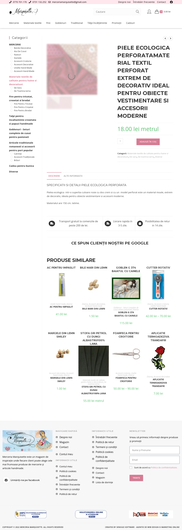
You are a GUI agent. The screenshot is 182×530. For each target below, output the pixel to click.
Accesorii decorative (97, 304)
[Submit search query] (138, 11)
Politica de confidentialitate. (164, 467)
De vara (133, 156)
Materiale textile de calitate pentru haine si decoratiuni (93, 381)
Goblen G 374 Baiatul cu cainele (125, 313)
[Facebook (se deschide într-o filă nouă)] (171, 2)
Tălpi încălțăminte (97, 22)
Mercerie (14, 22)
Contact (161, 1)
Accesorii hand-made (93, 305)
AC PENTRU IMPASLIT (61, 306)
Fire (48, 22)
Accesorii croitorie (161, 304)
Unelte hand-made (58, 304)
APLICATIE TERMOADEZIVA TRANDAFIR (158, 382)
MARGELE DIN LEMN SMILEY (61, 379)
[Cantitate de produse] (120, 141)
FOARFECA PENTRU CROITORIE (126, 379)
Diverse (158, 156)
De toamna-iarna (146, 156)
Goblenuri (60, 22)
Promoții (116, 22)
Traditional (77, 22)
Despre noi (124, 1)
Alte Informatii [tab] (72, 175)
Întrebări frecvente (144, 1)
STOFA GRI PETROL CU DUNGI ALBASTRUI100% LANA (93, 390)
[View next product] (170, 38)
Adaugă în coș (148, 141)
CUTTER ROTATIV (158, 308)
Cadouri (130, 22)
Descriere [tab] (53, 175)
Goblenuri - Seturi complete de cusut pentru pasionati (126, 308)
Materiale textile (33, 22)
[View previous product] (165, 38)
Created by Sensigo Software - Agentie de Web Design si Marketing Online (142, 526)
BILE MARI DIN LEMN (93, 308)
